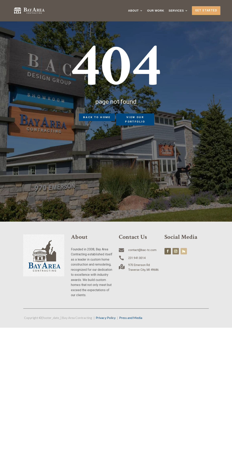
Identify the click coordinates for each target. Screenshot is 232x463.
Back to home (97, 117)
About (133, 10)
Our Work (155, 10)
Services (176, 10)
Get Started (206, 10)
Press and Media (130, 318)
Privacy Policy (106, 318)
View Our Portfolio (135, 119)
